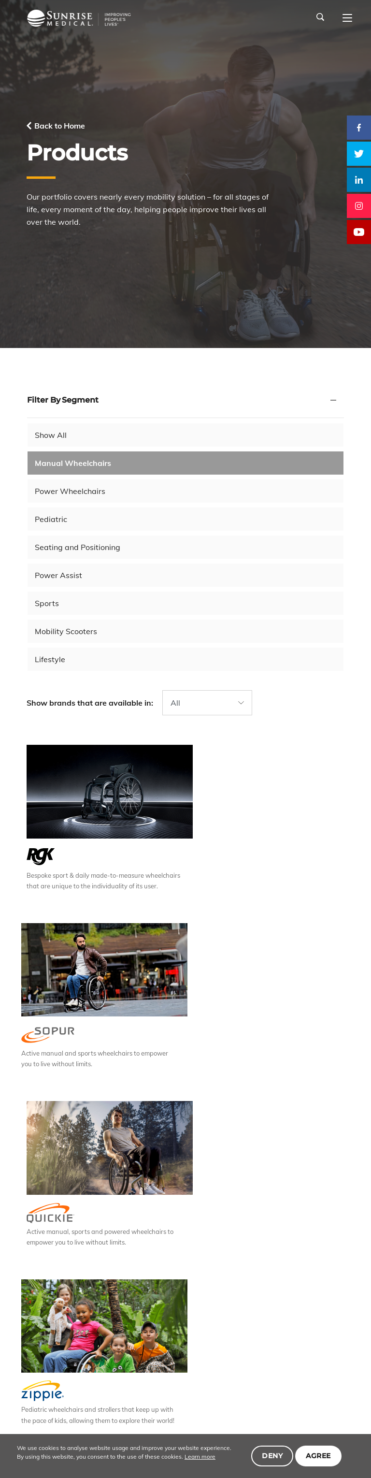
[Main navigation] (347, 18)
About (59, 1374)
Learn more (191, 1456)
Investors (257, 1374)
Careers (190, 1374)
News (223, 1374)
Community (302, 1374)
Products (94, 1374)
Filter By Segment (63, 400)
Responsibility (143, 1374)
